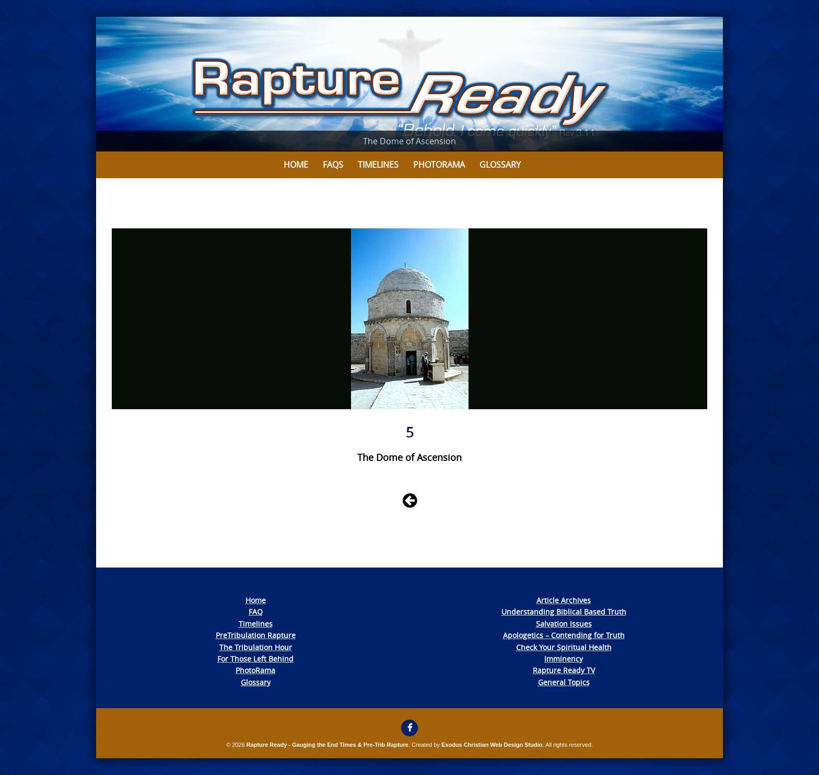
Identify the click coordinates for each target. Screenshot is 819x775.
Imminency (563, 659)
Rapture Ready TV (564, 670)
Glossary (500, 164)
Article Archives (563, 600)
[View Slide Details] (409, 84)
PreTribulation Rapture (256, 635)
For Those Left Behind (255, 659)
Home (296, 164)
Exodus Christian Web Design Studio (492, 745)
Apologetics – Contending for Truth (564, 635)
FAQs (333, 164)
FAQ (256, 612)
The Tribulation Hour (255, 647)
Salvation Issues (564, 624)
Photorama (439, 164)
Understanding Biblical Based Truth (563, 612)
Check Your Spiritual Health (564, 647)
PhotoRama (255, 670)
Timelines (378, 164)
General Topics (564, 682)
